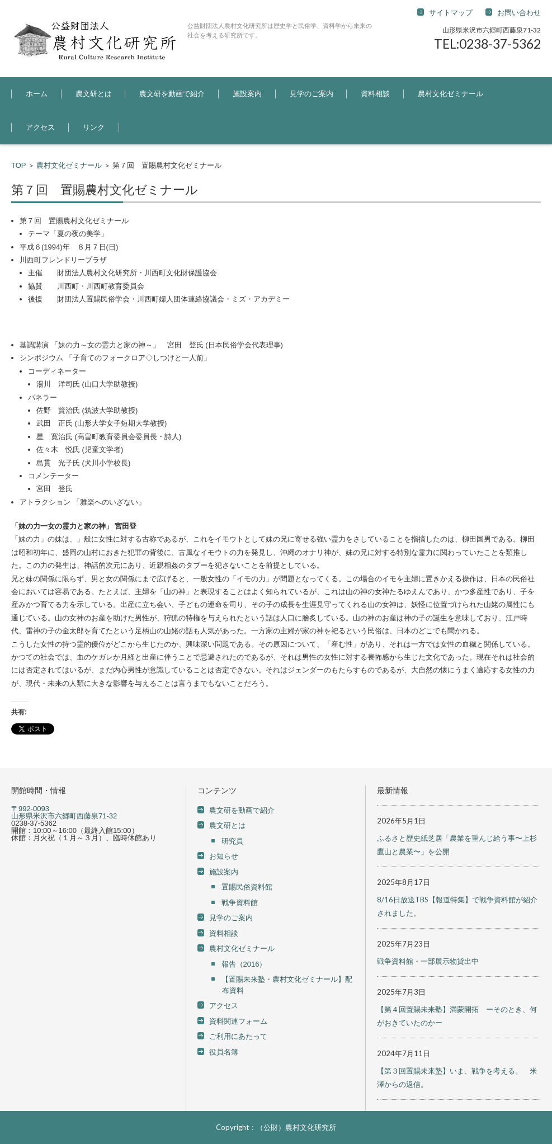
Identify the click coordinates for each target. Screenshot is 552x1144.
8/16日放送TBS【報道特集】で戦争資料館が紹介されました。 (457, 906)
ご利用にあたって (238, 1036)
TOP (18, 165)
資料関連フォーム (238, 1021)
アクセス (40, 127)
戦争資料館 (239, 902)
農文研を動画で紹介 (172, 94)
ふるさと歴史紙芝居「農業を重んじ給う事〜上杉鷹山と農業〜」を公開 (457, 845)
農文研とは (94, 94)
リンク (94, 127)
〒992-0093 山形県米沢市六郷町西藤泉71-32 (64, 812)
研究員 (232, 841)
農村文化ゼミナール (450, 94)
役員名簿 (223, 1052)
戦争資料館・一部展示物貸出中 (428, 961)
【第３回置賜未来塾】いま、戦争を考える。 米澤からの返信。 (457, 1077)
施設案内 (247, 94)
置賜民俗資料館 (246, 887)
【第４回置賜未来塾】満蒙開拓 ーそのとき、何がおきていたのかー (457, 1016)
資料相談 (375, 94)
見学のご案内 (311, 94)
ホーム (37, 94)
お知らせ (223, 856)
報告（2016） (244, 964)
